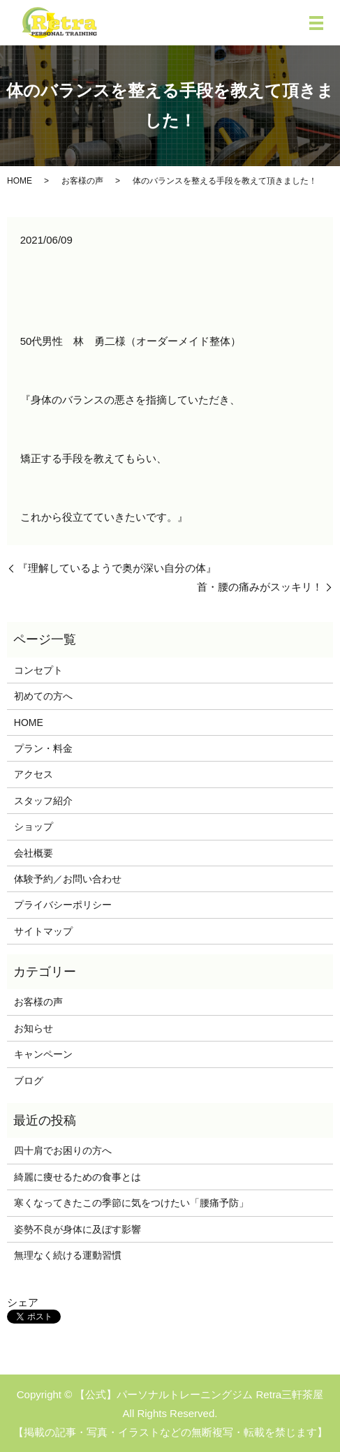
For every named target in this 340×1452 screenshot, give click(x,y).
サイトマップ (43, 931)
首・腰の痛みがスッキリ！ (260, 587)
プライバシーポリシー (63, 904)
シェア (22, 1302)
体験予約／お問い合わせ (67, 878)
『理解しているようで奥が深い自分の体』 (116, 568)
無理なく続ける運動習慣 (67, 1255)
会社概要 (33, 853)
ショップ (33, 826)
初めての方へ (43, 696)
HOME (19, 181)
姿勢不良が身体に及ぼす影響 (77, 1229)
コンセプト (38, 670)
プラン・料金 (43, 748)
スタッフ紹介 (43, 800)
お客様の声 (82, 181)
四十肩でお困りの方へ (63, 1150)
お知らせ (33, 1028)
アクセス (33, 774)
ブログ (28, 1080)
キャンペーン (43, 1054)
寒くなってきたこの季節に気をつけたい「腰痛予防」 (131, 1202)
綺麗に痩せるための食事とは (77, 1177)
